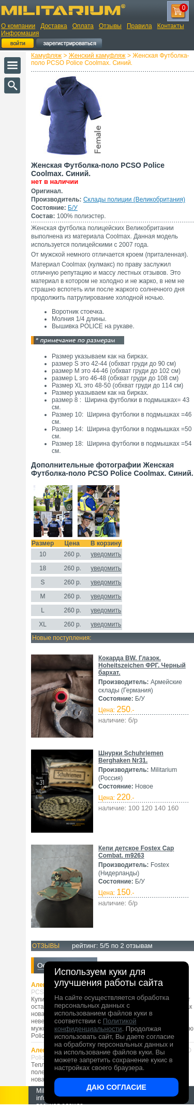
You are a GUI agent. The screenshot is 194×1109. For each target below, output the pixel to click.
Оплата (83, 26)
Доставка (53, 26)
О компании (18, 26)
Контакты (170, 26)
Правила (139, 26)
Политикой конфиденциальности (95, 1025)
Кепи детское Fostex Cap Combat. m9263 (136, 852)
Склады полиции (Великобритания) (134, 199)
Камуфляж (46, 55)
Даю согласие (116, 1087)
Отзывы (110, 26)
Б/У (73, 207)
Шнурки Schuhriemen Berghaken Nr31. (130, 757)
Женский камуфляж (97, 55)
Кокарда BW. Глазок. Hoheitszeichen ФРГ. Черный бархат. (142, 665)
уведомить (106, 554)
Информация (20, 33)
